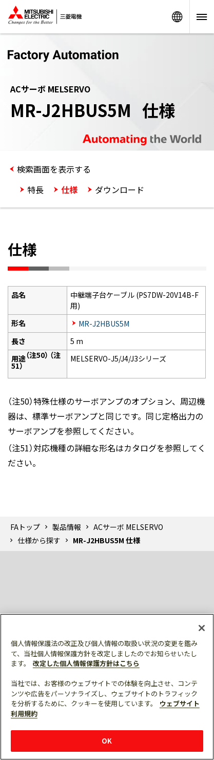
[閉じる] (201, 628)
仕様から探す (39, 540)
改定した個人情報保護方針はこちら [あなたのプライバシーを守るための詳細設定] (86, 663)
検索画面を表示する (54, 169)
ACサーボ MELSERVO (128, 527)
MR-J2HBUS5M (104, 323)
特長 (35, 189)
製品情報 (66, 527)
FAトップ (25, 527)
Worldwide (177, 16)
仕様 (69, 189)
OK (107, 741)
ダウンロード (119, 189)
